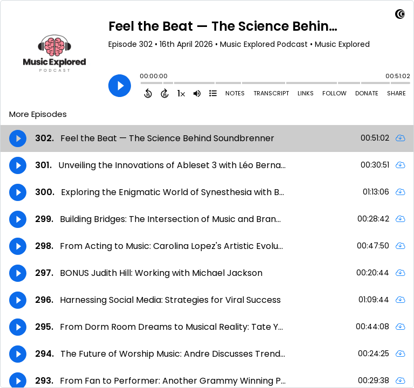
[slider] (142, 84)
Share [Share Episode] (396, 93)
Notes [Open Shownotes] (235, 93)
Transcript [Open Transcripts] (271, 93)
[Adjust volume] (197, 93)
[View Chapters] (213, 93)
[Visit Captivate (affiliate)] (400, 16)
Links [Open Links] (306, 93)
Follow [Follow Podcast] (334, 93)
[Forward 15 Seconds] (164, 93)
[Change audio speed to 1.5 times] (181, 93)
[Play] (119, 85)
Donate (366, 93)
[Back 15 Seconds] (148, 93)
